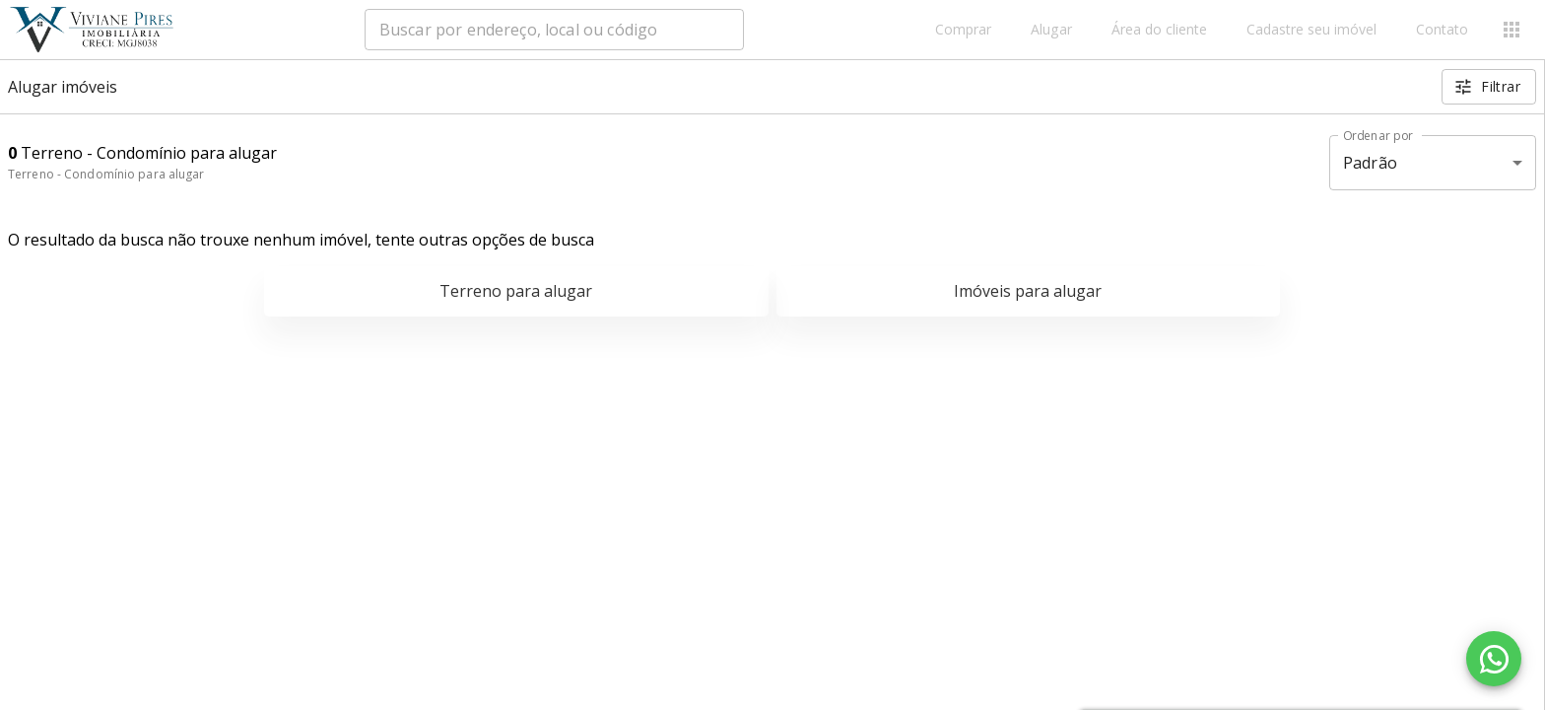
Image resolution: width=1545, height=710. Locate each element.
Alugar (1051, 30)
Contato (1442, 30)
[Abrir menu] (1511, 29)
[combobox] (554, 29)
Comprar (963, 30)
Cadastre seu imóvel (1311, 30)
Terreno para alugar (515, 291)
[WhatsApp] (1493, 658)
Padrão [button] (1370, 163)
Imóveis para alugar (1028, 291)
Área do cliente (1159, 30)
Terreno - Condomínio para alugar (106, 174)
